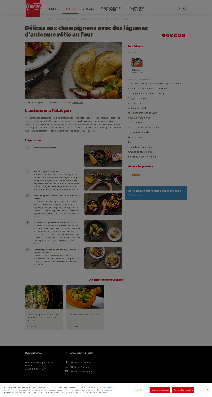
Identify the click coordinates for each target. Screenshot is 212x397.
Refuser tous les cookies (160, 390)
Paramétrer (138, 390)
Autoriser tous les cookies (183, 390)
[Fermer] (208, 390)
